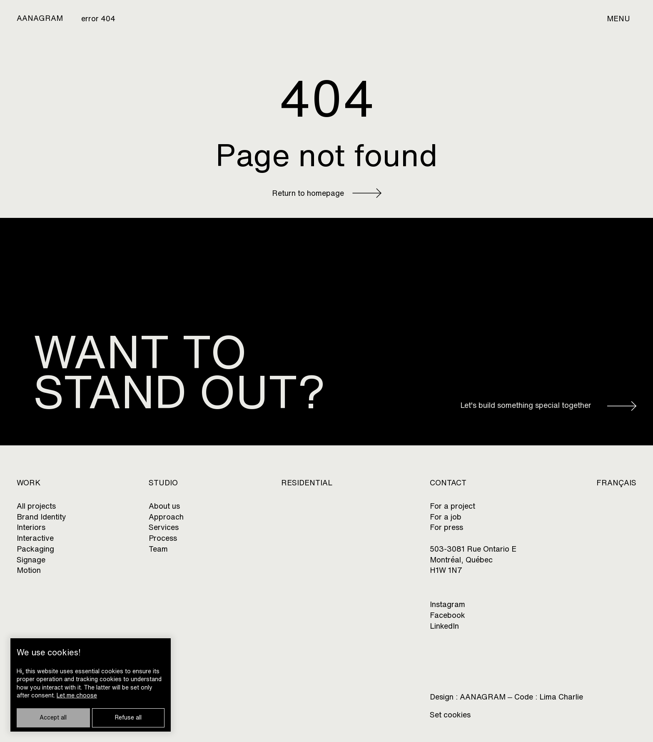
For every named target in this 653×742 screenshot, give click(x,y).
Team (158, 549)
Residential (306, 482)
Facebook (447, 615)
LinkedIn (444, 626)
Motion (29, 570)
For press (446, 527)
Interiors (31, 527)
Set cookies (450, 715)
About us (164, 506)
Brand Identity (41, 517)
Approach (166, 517)
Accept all (53, 718)
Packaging (35, 549)
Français (616, 482)
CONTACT (448, 482)
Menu (618, 18)
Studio (163, 482)
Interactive (35, 538)
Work (28, 482)
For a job (445, 517)
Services (164, 527)
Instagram (447, 604)
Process (163, 538)
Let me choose (77, 696)
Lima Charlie (561, 697)
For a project (452, 506)
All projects (36, 506)
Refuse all (128, 718)
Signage (31, 560)
